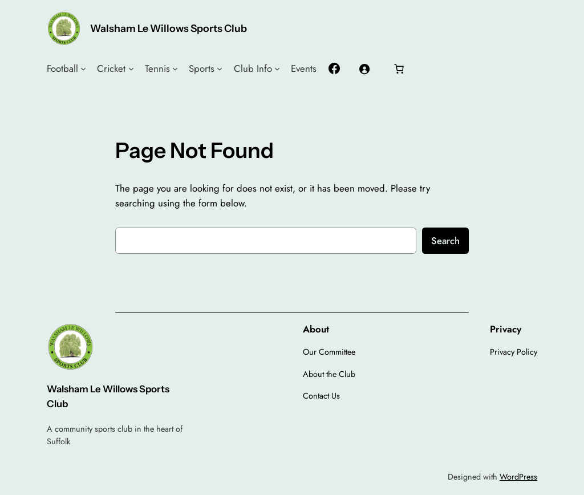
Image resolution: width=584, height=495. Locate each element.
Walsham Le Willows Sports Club (168, 28)
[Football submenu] (83, 68)
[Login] (364, 68)
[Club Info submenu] (277, 68)
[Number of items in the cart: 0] (399, 68)
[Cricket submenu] (131, 68)
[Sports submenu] (219, 68)
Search (445, 241)
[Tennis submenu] (175, 68)
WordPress (518, 476)
